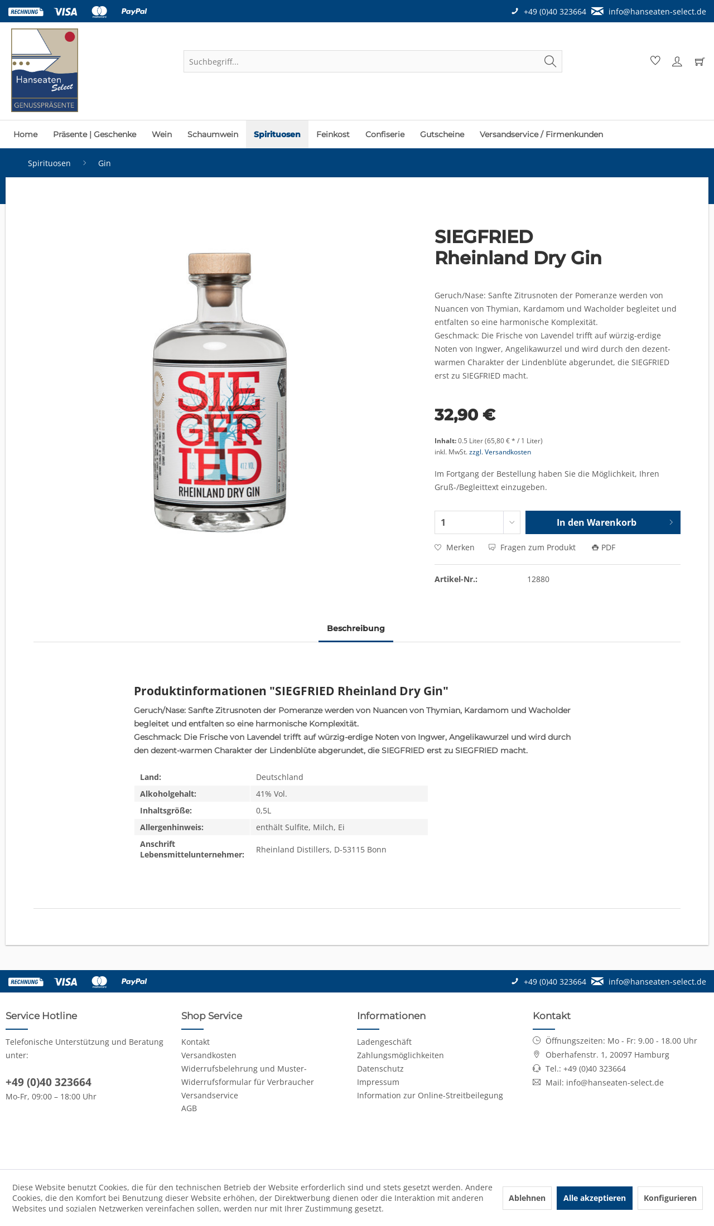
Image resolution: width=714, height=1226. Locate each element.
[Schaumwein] (213, 134)
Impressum (378, 1082)
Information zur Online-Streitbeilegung (430, 1095)
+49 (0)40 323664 (48, 1082)
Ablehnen (527, 1198)
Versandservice (209, 1095)
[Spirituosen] (277, 134)
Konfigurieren (670, 1198)
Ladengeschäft (384, 1041)
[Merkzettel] (654, 61)
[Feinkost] (333, 134)
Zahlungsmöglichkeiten (400, 1055)
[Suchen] (550, 61)
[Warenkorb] (699, 61)
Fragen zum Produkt (533, 547)
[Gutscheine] (442, 134)
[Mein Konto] (677, 61)
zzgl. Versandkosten (500, 452)
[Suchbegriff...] (373, 61)
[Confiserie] (385, 134)
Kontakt (195, 1041)
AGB (189, 1108)
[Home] (25, 134)
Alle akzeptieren (594, 1198)
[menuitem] (373, 61)
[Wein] (162, 134)
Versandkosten (209, 1055)
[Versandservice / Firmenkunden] (541, 134)
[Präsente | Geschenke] (94, 134)
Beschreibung (356, 628)
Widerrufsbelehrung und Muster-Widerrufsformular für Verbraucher (247, 1075)
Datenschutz (380, 1068)
